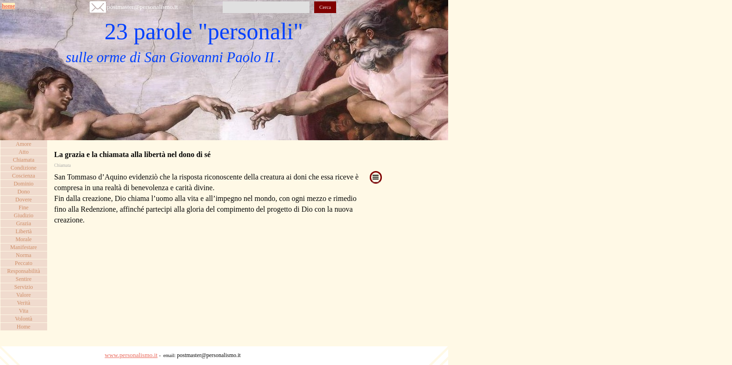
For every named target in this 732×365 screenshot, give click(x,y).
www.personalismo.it (131, 354)
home (8, 6)
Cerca (325, 7)
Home (23, 326)
